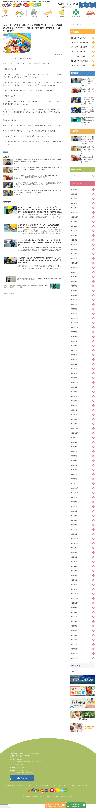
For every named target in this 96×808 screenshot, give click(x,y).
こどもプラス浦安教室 (77, 52)
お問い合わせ (87, 5)
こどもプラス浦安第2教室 (79, 61)
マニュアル (74, 671)
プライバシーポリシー (70, 784)
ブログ (37, 784)
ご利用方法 (31, 784)
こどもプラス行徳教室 (77, 38)
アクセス (61, 784)
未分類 (5, 151)
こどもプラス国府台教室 (78, 47)
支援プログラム (23, 784)
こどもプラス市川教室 (77, 56)
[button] (93, 24)
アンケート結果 (53, 784)
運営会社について (82, 784)
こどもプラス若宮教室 (77, 65)
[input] (82, 24)
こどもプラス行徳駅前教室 (79, 42)
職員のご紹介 (44, 784)
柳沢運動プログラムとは (12, 784)
